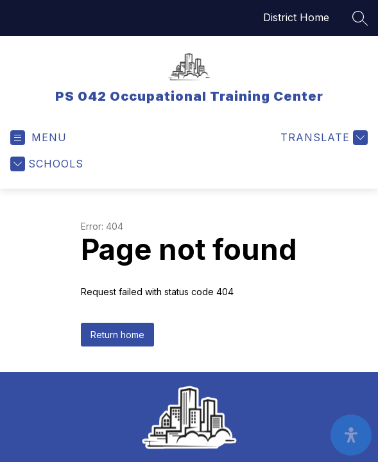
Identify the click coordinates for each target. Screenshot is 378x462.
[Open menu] (38, 138)
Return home (117, 334)
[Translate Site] (322, 138)
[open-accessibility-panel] (351, 435)
